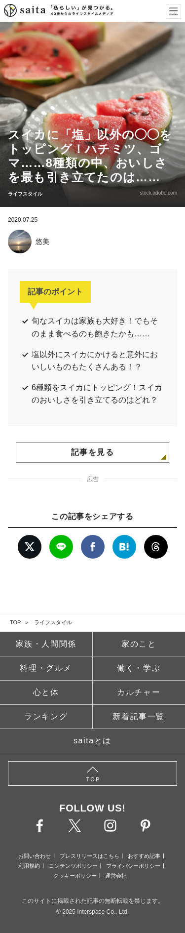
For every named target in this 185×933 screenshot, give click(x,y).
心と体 (46, 692)
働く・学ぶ (138, 668)
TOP (15, 622)
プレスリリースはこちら (89, 856)
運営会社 (116, 876)
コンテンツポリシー (73, 866)
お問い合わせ (34, 856)
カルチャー (138, 692)
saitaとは (92, 740)
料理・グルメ (46, 668)
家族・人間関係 (46, 644)
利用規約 (29, 866)
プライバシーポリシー (133, 866)
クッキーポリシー (75, 876)
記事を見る (92, 452)
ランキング (46, 716)
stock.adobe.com (158, 193)
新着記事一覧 (138, 716)
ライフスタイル (53, 622)
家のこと (138, 644)
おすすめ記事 (144, 856)
